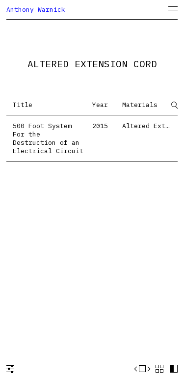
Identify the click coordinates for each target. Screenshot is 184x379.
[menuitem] (173, 9)
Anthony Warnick (35, 9)
